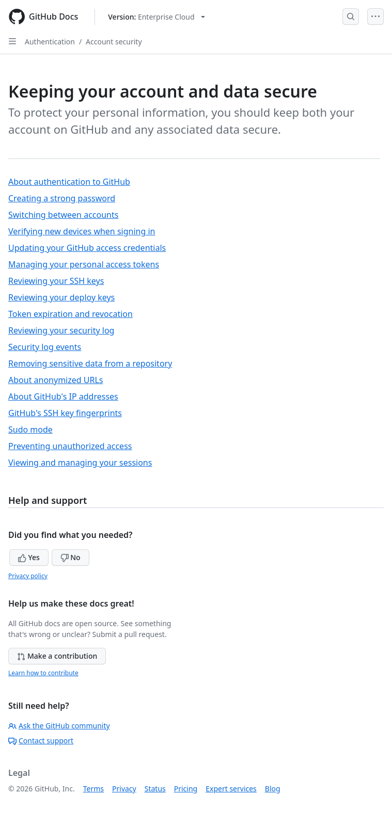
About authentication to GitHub (69, 181)
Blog (272, 788)
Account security (114, 41)
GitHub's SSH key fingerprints (65, 413)
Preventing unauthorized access (70, 446)
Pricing (185, 788)
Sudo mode (30, 429)
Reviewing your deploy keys (61, 297)
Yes (29, 557)
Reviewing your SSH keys (56, 281)
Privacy (124, 788)
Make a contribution (57, 656)
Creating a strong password (61, 198)
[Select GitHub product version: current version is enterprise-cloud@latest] (156, 17)
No (70, 557)
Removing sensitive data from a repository (90, 363)
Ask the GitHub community (59, 725)
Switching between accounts (63, 214)
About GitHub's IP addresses (63, 396)
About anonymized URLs (55, 380)
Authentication (50, 41)
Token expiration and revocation (70, 314)
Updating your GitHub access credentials (87, 247)
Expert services (231, 788)
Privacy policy (28, 575)
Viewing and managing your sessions (80, 462)
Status (155, 788)
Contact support (40, 740)
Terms (93, 788)
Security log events (44, 347)
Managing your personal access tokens (83, 264)
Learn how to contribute (43, 673)
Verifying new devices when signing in (81, 231)
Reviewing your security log (61, 330)
